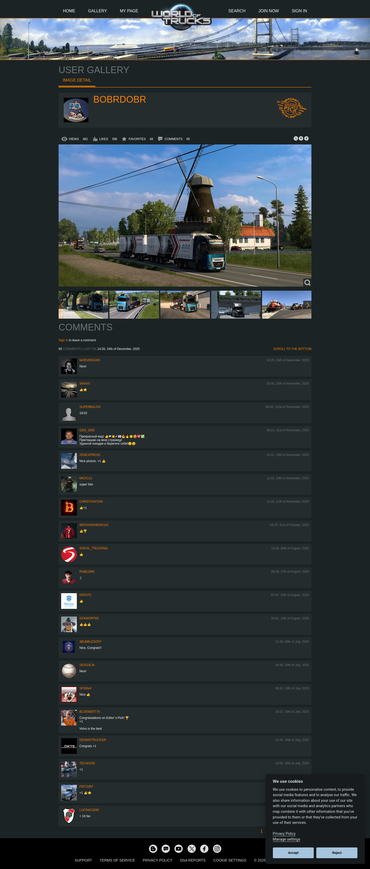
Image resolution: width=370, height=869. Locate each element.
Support (83, 860)
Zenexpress (89, 455)
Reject (337, 853)
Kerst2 (85, 595)
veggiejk (87, 665)
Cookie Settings (229, 860)
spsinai (85, 688)
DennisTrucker (92, 740)
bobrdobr (119, 99)
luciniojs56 (89, 810)
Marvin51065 (89, 360)
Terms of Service (117, 860)
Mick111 (85, 478)
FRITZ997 (86, 786)
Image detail (77, 80)
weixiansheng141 (93, 525)
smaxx (84, 383)
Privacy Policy (157, 860)
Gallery (97, 11)
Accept (293, 853)
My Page (129, 11)
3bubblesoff (90, 641)
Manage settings (286, 839)
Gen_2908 (87, 430)
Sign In (299, 11)
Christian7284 (91, 501)
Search (237, 11)
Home (69, 11)
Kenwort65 (88, 618)
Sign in (63, 340)
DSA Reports (193, 860)
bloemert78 (89, 712)
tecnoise (87, 763)
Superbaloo (90, 407)
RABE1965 (87, 571)
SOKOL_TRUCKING (93, 548)
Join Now (268, 11)
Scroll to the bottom (292, 349)
